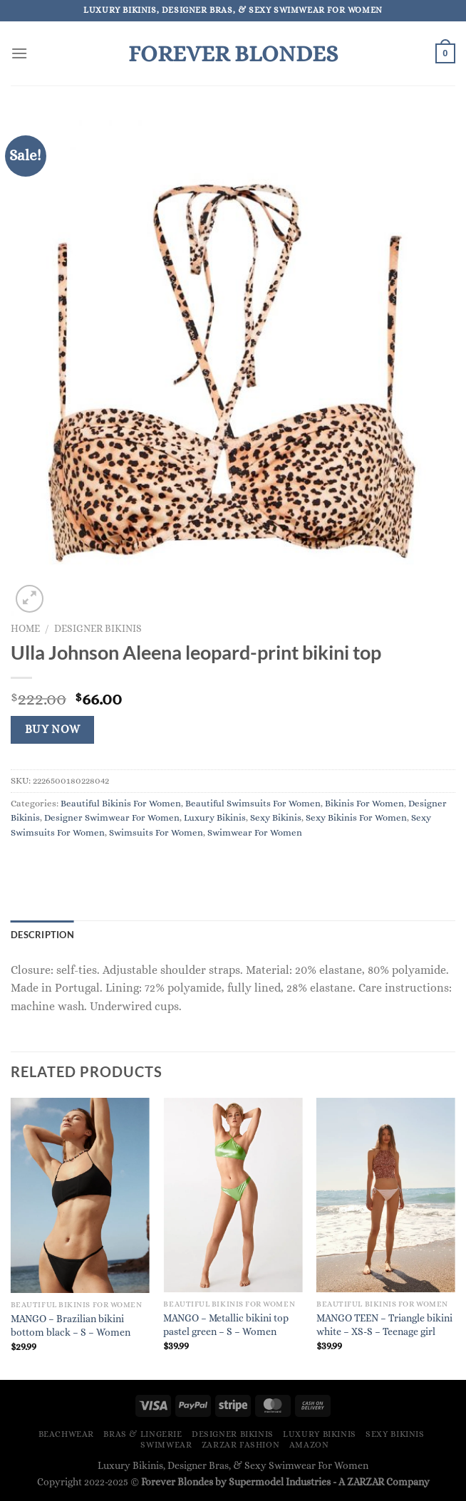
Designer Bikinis (98, 628)
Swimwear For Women (254, 832)
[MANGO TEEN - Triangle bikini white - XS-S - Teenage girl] (385, 1195)
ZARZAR (365, 1481)
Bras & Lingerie (142, 1434)
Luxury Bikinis (215, 817)
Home (25, 628)
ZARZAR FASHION (241, 1445)
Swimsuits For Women (156, 832)
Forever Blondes (233, 53)
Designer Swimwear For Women (112, 817)
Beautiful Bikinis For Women (121, 803)
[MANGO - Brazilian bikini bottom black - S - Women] (80, 1195)
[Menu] (19, 53)
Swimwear (166, 1445)
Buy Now (53, 729)
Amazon (309, 1445)
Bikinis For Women (364, 803)
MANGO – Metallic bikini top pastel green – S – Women (226, 1324)
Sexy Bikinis (275, 817)
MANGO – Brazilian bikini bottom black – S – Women (70, 1325)
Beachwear (66, 1434)
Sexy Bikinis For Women (356, 817)
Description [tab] (42, 934)
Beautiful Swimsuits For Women (253, 803)
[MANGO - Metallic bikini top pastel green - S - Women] (232, 1195)
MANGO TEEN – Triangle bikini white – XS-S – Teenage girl (384, 1324)
